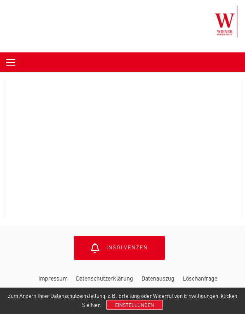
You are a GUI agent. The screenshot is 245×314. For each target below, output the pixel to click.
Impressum (53, 278)
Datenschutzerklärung (104, 278)
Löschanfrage (200, 278)
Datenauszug (157, 278)
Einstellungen (134, 305)
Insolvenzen (119, 248)
